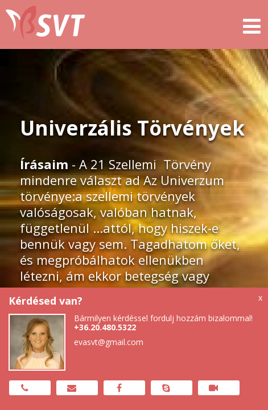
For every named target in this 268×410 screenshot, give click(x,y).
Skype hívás (166, 387)
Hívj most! (25, 387)
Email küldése (72, 387)
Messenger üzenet (119, 387)
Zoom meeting (214, 387)
